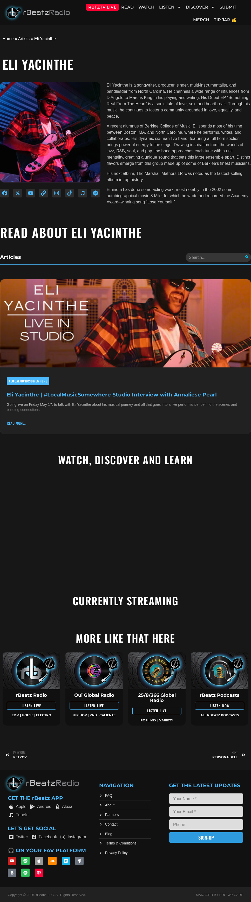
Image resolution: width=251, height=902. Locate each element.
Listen (170, 7)
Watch (146, 7)
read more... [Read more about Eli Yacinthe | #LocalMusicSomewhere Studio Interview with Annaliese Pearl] (16, 422)
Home (8, 39)
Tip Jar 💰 (225, 19)
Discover (200, 7)
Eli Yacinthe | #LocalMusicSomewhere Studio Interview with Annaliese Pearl (112, 394)
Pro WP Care (231, 894)
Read (127, 7)
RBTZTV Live (102, 7)
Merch (201, 19)
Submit (228, 7)
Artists (24, 39)
